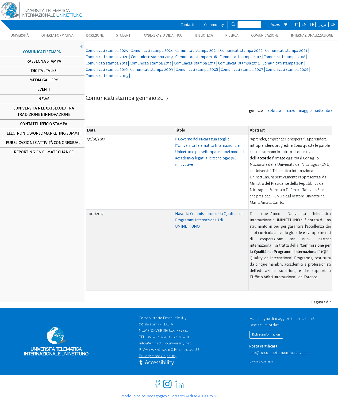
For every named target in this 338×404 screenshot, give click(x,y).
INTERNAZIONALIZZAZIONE (312, 35)
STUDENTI (123, 35)
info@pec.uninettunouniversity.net (278, 353)
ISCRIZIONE (95, 35)
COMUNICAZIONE (264, 35)
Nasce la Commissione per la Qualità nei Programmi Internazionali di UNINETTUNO (209, 220)
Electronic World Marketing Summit (42, 133)
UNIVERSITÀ (20, 35)
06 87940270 (157, 337)
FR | (313, 25)
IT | (298, 25)
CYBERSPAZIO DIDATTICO (163, 35)
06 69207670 (179, 337)
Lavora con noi (261, 361)
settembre (323, 111)
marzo (289, 111)
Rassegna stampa (41, 61)
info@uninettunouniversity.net (165, 343)
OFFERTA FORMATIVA (57, 35)
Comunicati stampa (40, 52)
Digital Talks (42, 71)
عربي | (324, 25)
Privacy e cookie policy (158, 356)
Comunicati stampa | (108, 51)
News (41, 99)
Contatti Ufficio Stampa (41, 124)
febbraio (273, 111)
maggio (305, 111)
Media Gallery (42, 80)
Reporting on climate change (42, 152)
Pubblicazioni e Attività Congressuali (42, 143)
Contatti (187, 25)
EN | (305, 25)
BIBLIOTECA (204, 35)
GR (332, 25)
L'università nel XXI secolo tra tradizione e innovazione (42, 111)
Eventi (41, 89)
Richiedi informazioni (266, 334)
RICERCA (231, 35)
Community (214, 25)
